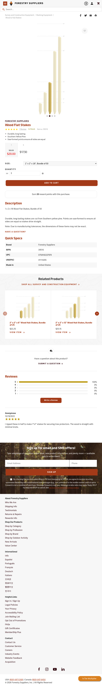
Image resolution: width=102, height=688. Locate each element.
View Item (17, 332)
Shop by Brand (11, 534)
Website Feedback (13, 658)
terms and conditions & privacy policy (64, 488)
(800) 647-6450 (39, 679)
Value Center (11, 545)
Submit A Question (50, 364)
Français (9, 567)
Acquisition (10, 662)
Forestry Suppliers (17, 121)
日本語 (8, 579)
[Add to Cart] (51, 183)
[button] (5, 314)
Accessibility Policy (14, 612)
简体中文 (9, 583)
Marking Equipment (44, 15)
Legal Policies (11, 605)
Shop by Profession (13, 530)
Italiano (8, 575)
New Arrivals (11, 541)
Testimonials (11, 510)
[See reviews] (22, 129)
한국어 (8, 591)
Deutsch (9, 571)
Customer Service (13, 646)
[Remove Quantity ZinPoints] (7, 173)
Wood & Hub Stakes (13, 18)
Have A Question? (15, 232)
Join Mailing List (12, 616)
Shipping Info (11, 506)
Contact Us (10, 642)
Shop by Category (13, 526)
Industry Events (12, 654)
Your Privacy (10, 608)
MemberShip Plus (13, 632)
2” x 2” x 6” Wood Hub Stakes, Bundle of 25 (28, 324)
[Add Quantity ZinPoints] (43, 173)
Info (7, 555)
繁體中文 (9, 587)
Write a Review (51, 400)
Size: (8, 164)
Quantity (10, 169)
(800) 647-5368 (16, 679)
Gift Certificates (12, 628)
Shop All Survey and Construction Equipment (51, 284)
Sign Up (51, 472)
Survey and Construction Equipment (19, 15)
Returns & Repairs (13, 514)
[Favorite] (85, 31)
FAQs (7, 624)
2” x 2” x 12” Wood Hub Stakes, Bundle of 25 (74, 324)
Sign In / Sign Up (12, 601)
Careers (8, 650)
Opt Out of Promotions (15, 620)
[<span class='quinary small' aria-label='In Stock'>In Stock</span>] (31, 129)
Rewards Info (11, 518)
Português (9, 563)
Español (8, 559)
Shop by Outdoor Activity (16, 538)
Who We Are (10, 502)
